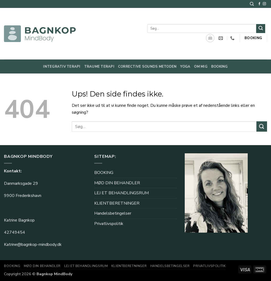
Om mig (200, 66)
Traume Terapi (99, 66)
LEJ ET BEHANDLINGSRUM (121, 193)
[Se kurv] (210, 38)
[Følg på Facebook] (259, 4)
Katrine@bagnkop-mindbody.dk (33, 244)
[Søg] (252, 4)
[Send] (260, 28)
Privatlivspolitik (108, 224)
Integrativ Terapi (61, 66)
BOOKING (103, 173)
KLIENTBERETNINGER (116, 203)
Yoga (185, 66)
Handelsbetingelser (112, 213)
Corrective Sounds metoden (147, 66)
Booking (219, 66)
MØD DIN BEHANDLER (117, 183)
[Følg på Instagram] (264, 4)
